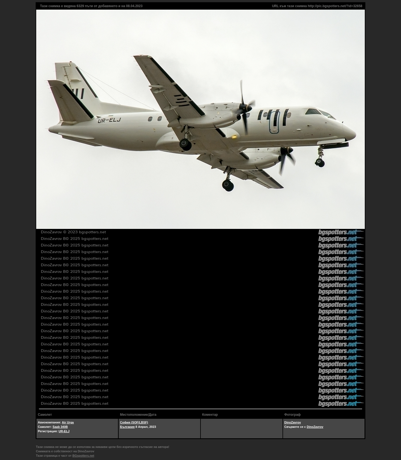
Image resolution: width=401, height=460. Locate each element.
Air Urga (68, 422)
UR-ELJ (64, 431)
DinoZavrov (292, 422)
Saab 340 (59, 426)
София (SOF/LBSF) (134, 422)
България (127, 426)
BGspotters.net (83, 455)
